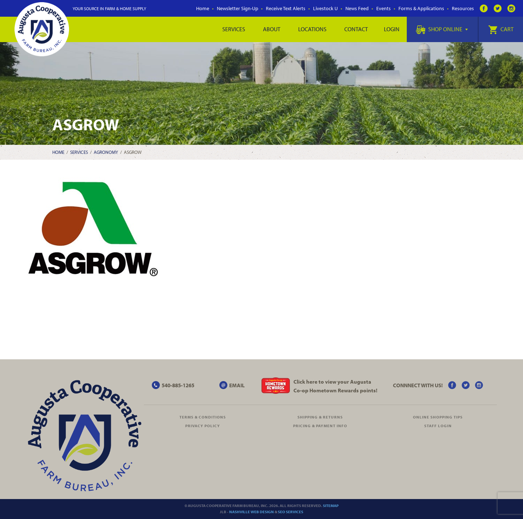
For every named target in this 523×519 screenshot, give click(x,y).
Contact (356, 29)
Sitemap (330, 505)
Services (233, 29)
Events (383, 8)
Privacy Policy (202, 425)
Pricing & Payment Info (320, 425)
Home (202, 8)
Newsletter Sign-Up (237, 8)
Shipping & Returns (320, 417)
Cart (501, 29)
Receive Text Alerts (285, 8)
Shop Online (442, 29)
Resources (463, 8)
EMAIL (237, 385)
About (271, 29)
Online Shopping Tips (438, 417)
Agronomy (106, 152)
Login (392, 29)
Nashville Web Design (251, 511)
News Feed (357, 8)
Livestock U (325, 8)
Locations (312, 29)
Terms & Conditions (202, 417)
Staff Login (438, 425)
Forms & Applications (421, 8)
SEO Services (290, 511)
